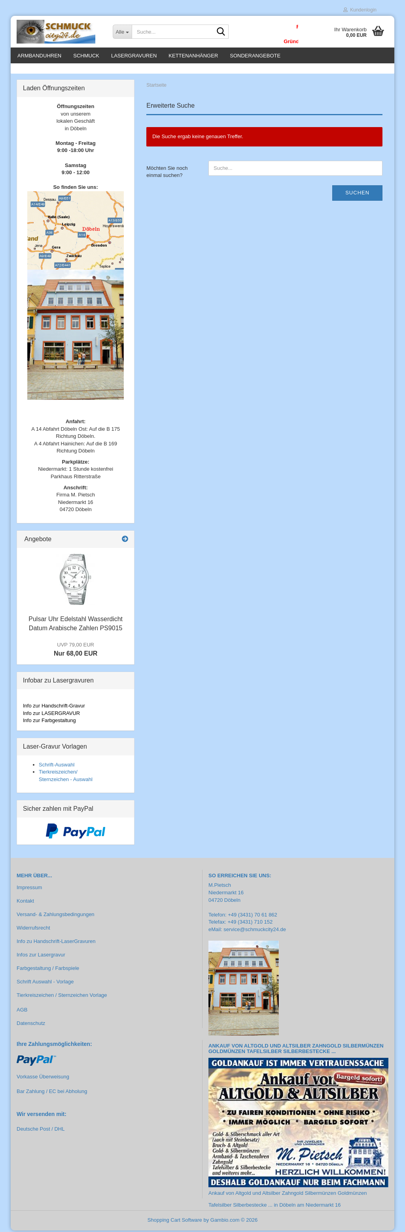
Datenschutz (31, 1025)
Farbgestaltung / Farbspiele (48, 970)
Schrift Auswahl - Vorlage (45, 983)
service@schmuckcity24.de (254, 931)
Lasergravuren (134, 56)
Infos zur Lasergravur (41, 956)
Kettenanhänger (193, 56)
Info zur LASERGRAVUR (51, 715)
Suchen (357, 194)
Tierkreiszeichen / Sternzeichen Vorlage (62, 996)
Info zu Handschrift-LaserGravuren (56, 943)
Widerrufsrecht (33, 929)
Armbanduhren (39, 56)
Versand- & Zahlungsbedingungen (56, 916)
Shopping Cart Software (175, 1221)
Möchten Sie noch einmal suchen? (166, 173)
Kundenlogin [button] (360, 10)
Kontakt (25, 902)
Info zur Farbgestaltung (49, 722)
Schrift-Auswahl (56, 766)
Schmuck (86, 56)
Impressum (29, 889)
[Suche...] (122, 32)
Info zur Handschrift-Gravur (54, 707)
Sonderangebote (255, 56)
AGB (22, 1011)
